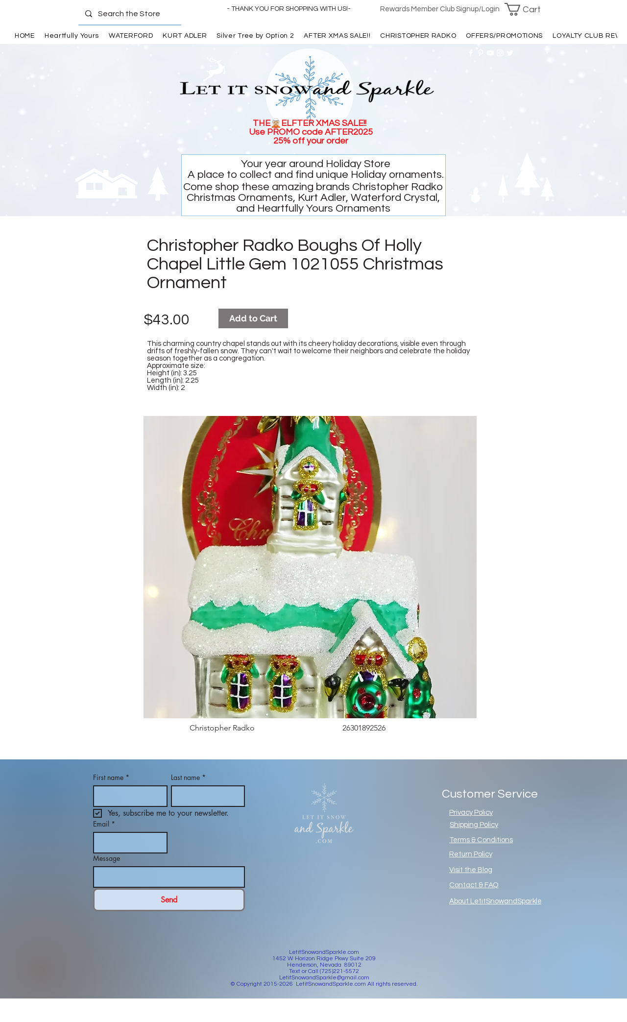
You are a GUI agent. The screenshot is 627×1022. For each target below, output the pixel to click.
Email (104, 824)
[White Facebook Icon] (470, 53)
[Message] (166, 877)
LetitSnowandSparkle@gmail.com (324, 977)
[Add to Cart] (253, 318)
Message (106, 858)
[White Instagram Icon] (500, 53)
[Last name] (205, 796)
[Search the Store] (129, 13)
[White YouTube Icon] (490, 53)
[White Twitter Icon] (510, 53)
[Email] (127, 842)
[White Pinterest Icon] (480, 53)
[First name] (127, 796)
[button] (529, 9)
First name (111, 777)
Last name (188, 777)
